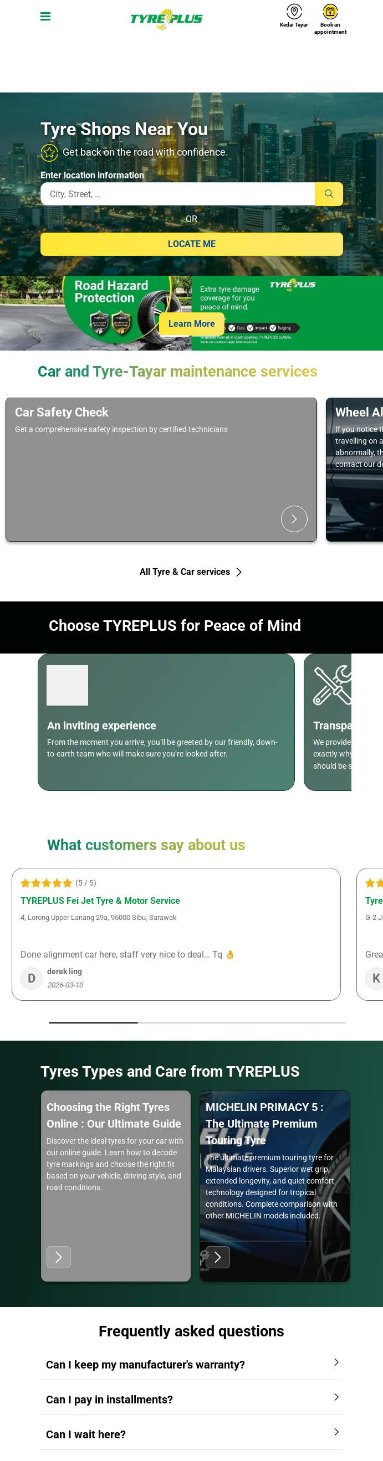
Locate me (192, 244)
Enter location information (92, 175)
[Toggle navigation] (43, 19)
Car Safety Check (62, 412)
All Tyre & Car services (191, 572)
